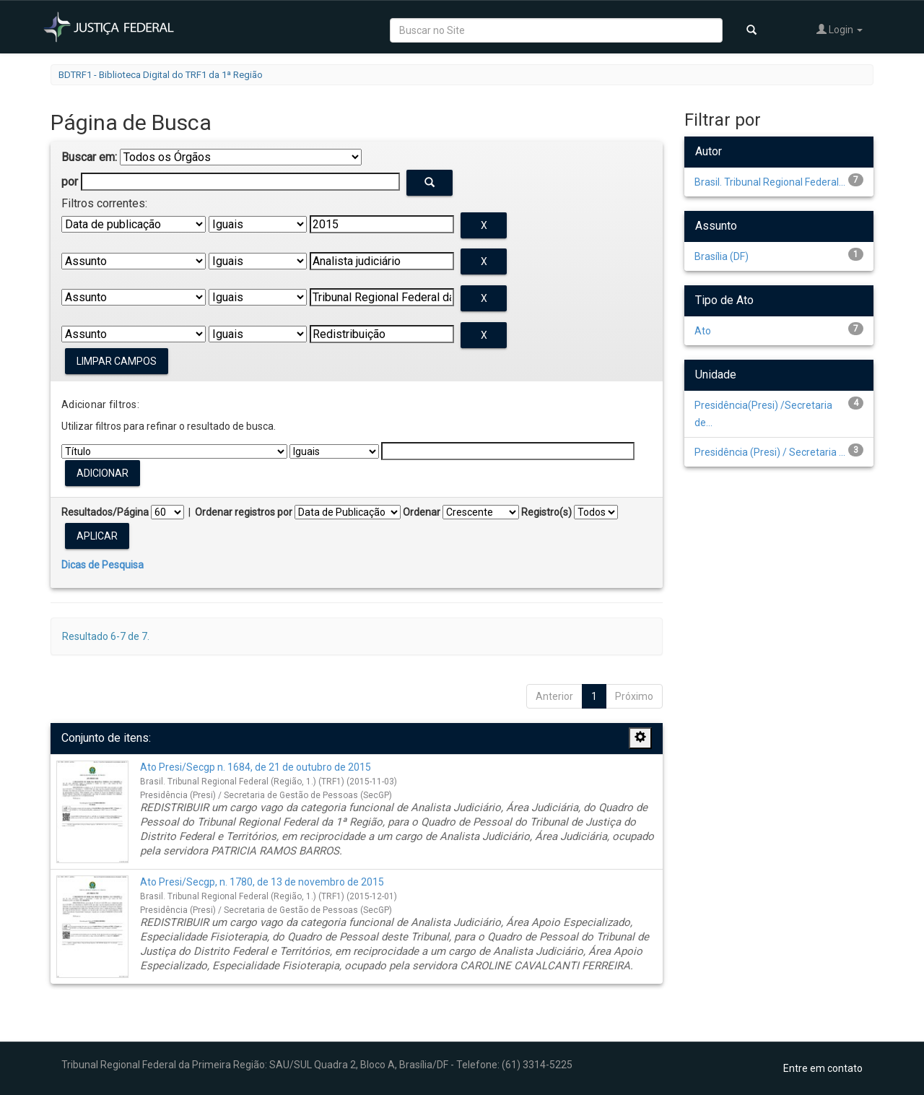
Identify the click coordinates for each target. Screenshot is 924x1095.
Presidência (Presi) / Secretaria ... (769, 452)
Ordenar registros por (243, 512)
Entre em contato (823, 1068)
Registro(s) (546, 512)
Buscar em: (89, 157)
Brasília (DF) (721, 256)
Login (839, 29)
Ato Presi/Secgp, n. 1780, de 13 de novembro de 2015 (262, 882)
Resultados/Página (105, 512)
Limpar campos (117, 361)
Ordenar (421, 512)
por (69, 182)
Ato (702, 331)
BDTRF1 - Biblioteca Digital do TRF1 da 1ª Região (160, 74)
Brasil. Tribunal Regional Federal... (769, 182)
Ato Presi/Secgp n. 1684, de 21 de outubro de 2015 (255, 767)
